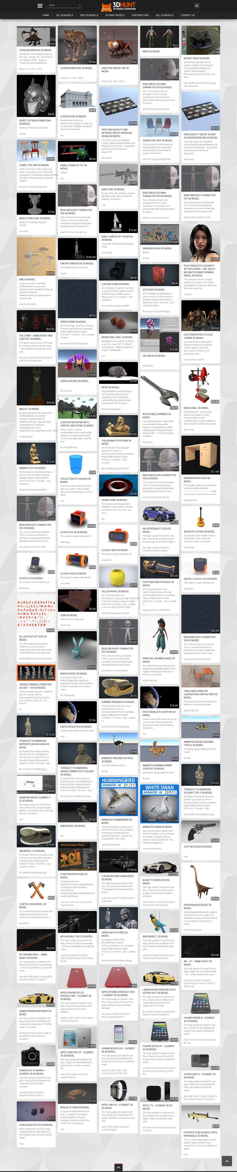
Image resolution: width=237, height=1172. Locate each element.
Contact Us (188, 15)
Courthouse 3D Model (73, 116)
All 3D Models (64, 15)
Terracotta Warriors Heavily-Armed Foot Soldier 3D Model (77, 771)
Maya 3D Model (151, 51)
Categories (39, 6)
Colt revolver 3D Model (198, 846)
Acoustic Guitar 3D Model (199, 531)
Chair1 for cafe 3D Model (34, 165)
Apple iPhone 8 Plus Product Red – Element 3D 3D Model (76, 996)
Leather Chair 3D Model (116, 284)
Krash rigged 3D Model (73, 673)
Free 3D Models (89, 15)
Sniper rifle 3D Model (73, 826)
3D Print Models (115, 15)
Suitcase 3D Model (154, 289)
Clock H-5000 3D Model (73, 573)
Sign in (197, 5)
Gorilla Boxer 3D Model (74, 381)
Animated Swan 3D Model (157, 827)
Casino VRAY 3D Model (115, 500)
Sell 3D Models (165, 15)
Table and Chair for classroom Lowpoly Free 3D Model (201, 694)
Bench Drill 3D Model (196, 408)
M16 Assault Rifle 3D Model (76, 936)
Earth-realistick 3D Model (76, 726)
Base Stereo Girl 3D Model (35, 218)
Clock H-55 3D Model (31, 578)
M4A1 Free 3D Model (113, 189)
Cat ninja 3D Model (154, 356)
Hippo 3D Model (110, 387)
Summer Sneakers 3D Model (118, 702)
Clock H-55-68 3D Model (74, 532)
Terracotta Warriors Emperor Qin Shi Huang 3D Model (34, 744)
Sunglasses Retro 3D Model (36, 1125)
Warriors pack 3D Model (157, 248)
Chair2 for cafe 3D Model (158, 140)
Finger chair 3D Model (73, 322)
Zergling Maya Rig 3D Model (35, 50)
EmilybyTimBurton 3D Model (77, 263)
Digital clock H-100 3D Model (201, 579)
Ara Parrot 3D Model (155, 936)
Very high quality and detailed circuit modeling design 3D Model (117, 133)
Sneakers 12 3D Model (32, 851)
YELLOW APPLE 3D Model (115, 591)
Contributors (140, 15)
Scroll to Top (227, 1161)
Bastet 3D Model (29, 409)
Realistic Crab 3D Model (74, 1107)
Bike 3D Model (27, 279)
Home (46, 15)
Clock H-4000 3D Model (115, 550)
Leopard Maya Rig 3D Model (76, 68)
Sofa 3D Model (69, 615)
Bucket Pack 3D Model (197, 58)
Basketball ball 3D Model (117, 337)
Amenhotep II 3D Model (32, 468)
